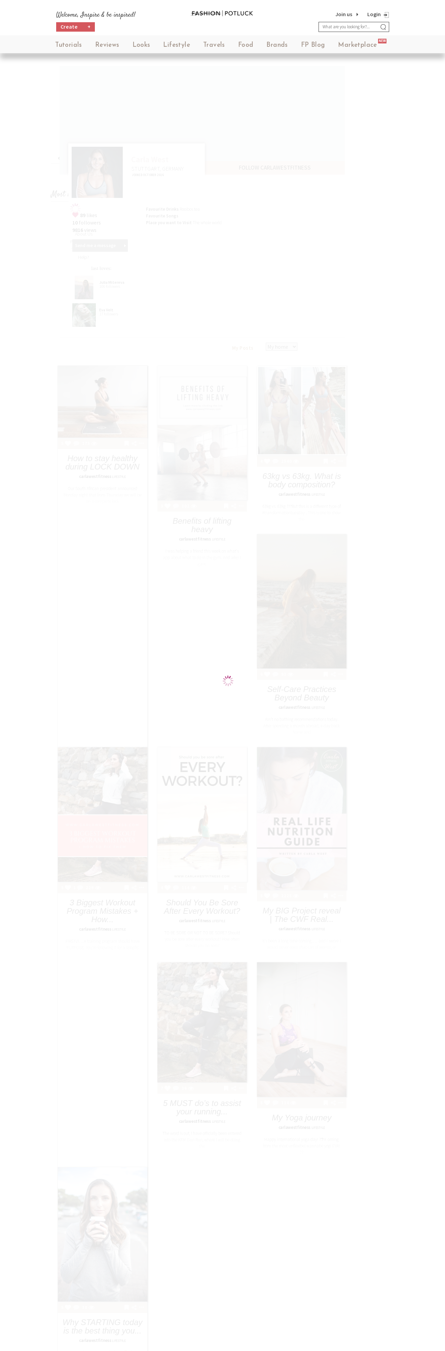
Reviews (107, 47)
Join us (343, 14)
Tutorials (68, 47)
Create (76, 28)
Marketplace (357, 47)
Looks (141, 47)
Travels (214, 47)
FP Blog (313, 47)
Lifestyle (176, 47)
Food (246, 47)
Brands (277, 47)
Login (374, 14)
